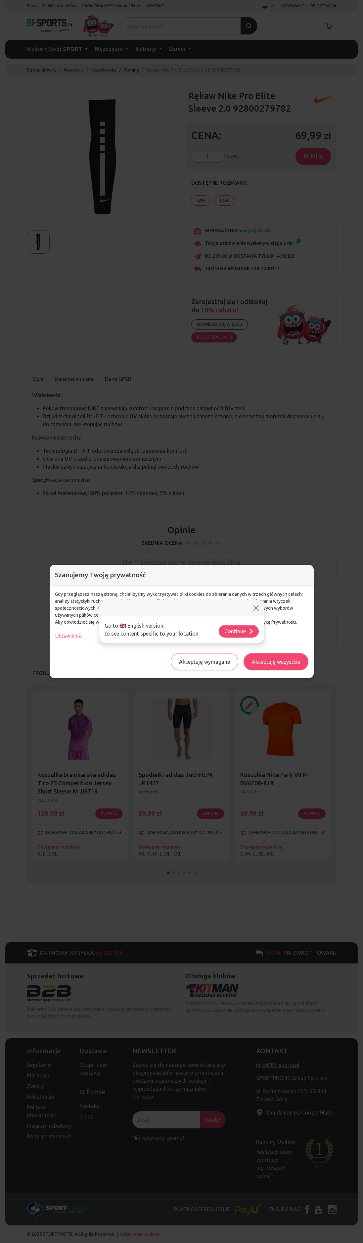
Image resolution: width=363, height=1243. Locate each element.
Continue (239, 631)
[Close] (256, 608)
